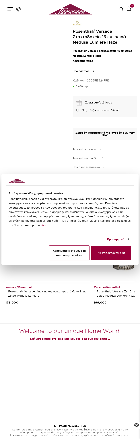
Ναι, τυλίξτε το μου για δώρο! (100, 110)
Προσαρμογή (116, 239)
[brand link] (77, 23)
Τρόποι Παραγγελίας (86, 158)
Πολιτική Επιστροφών (86, 166)
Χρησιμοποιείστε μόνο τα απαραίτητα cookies (69, 253)
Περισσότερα (81, 70)
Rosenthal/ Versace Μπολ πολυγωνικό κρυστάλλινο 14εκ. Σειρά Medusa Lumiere (48, 293)
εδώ (43, 225)
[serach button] (121, 10)
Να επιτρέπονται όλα (111, 252)
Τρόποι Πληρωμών (84, 149)
